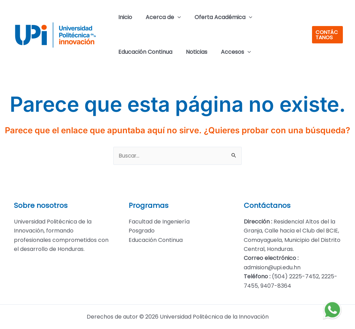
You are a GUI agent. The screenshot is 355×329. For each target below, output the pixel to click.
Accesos (230, 52)
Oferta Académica (217, 17)
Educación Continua (144, 52)
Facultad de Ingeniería (159, 222)
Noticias (193, 52)
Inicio (124, 17)
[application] (173, 17)
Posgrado (142, 231)
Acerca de (159, 17)
